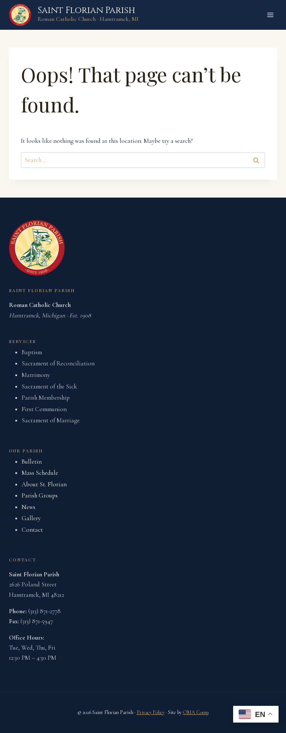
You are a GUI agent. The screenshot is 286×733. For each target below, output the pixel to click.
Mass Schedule (40, 473)
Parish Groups (40, 495)
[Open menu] (270, 14)
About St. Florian (44, 484)
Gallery (31, 518)
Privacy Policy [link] (151, 712)
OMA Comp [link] (196, 712)
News (28, 507)
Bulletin (32, 461)
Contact (32, 530)
